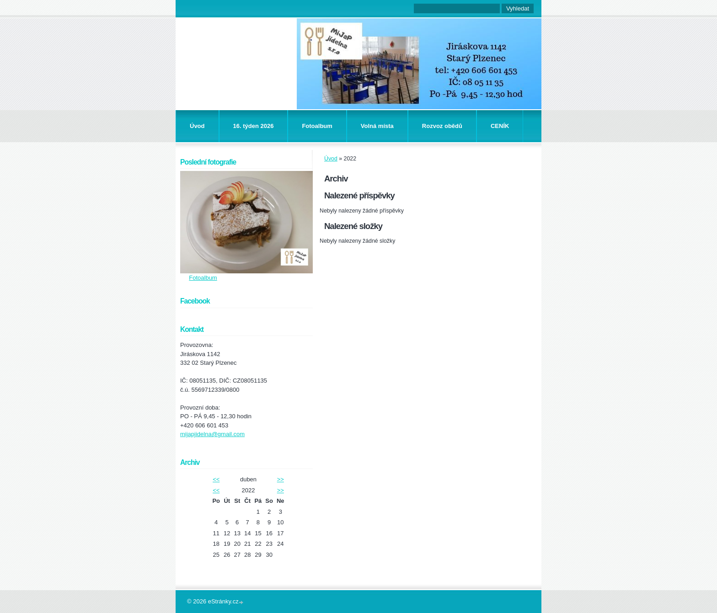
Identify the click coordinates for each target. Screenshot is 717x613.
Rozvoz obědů (442, 126)
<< (216, 479)
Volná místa (377, 126)
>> (280, 479)
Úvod (197, 126)
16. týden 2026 (253, 126)
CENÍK (500, 126)
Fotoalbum (317, 126)
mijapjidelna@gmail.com (212, 434)
